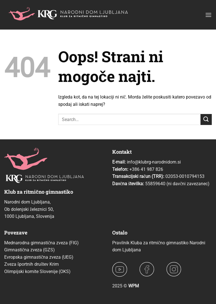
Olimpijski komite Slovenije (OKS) (37, 271)
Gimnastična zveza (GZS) (29, 249)
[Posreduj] (206, 119)
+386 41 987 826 (146, 169)
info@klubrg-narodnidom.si (154, 162)
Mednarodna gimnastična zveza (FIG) (41, 242)
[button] (208, 15)
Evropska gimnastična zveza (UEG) (38, 257)
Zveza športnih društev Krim (31, 264)
